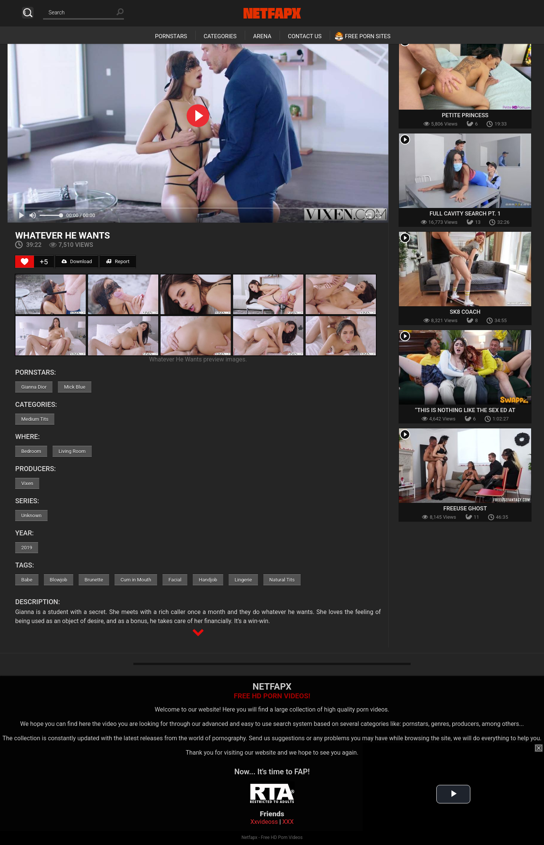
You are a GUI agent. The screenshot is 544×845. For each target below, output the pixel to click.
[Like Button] (24, 262)
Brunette (94, 580)
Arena (262, 36)
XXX (288, 821)
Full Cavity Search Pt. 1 (465, 213)
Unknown (31, 515)
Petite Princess (465, 115)
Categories (220, 36)
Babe (26, 580)
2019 (26, 547)
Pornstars (171, 36)
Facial (174, 580)
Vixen (27, 483)
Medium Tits (34, 419)
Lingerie (243, 580)
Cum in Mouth (136, 580)
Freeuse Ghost (465, 508)
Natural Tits (282, 580)
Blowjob (58, 580)
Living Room (72, 451)
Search (28, 13)
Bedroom (31, 451)
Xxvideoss (264, 821)
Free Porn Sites (368, 36)
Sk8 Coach (465, 312)
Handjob (208, 580)
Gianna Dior (33, 387)
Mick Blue (74, 387)
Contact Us (304, 36)
